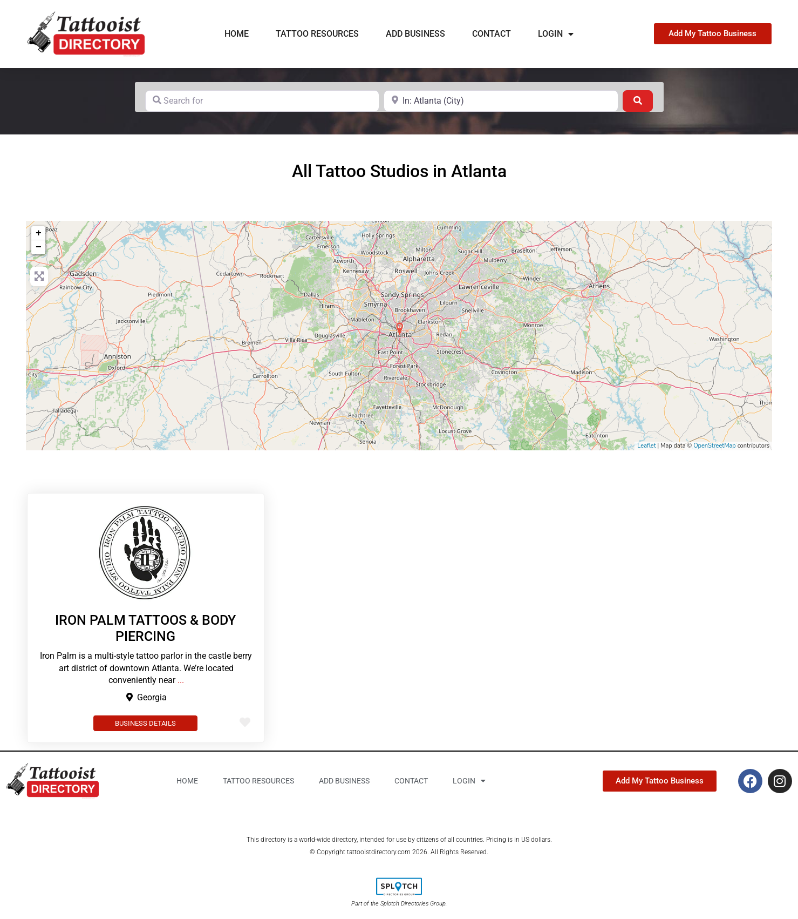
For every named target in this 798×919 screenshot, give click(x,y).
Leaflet (646, 446)
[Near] (501, 101)
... (181, 680)
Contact (491, 34)
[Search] (638, 101)
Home (236, 34)
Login (556, 34)
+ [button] (39, 233)
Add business (415, 34)
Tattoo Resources (317, 34)
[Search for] (262, 101)
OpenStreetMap (714, 446)
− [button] (39, 247)
